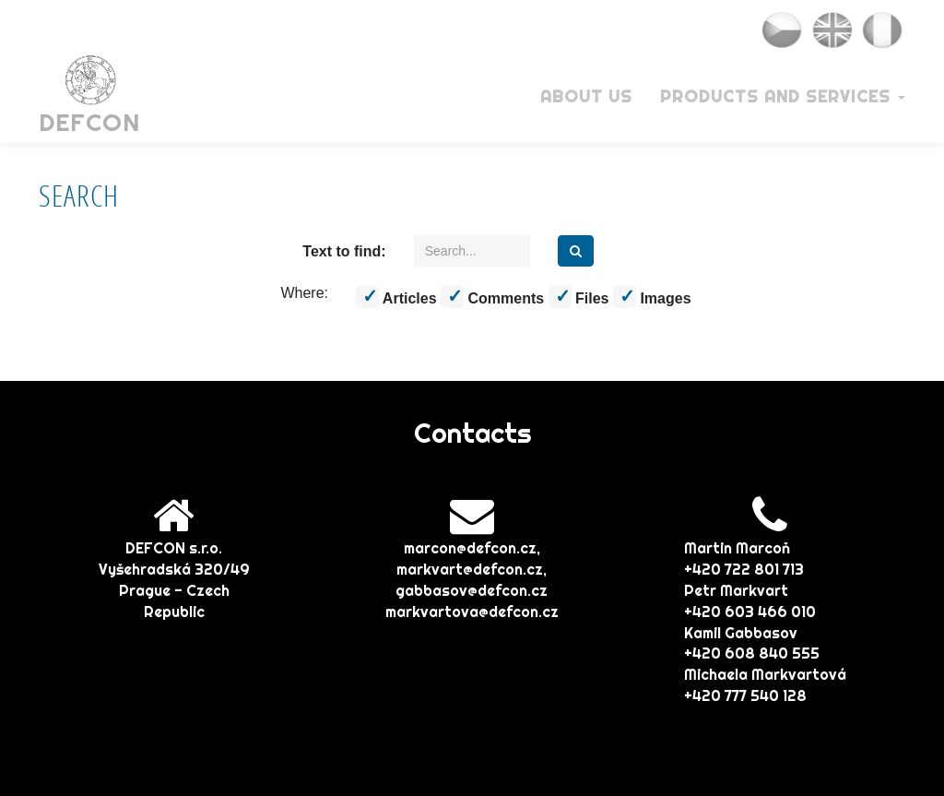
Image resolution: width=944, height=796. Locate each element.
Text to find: (343, 251)
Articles (396, 296)
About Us (586, 97)
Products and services (782, 97)
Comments (492, 296)
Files (579, 296)
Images (652, 296)
